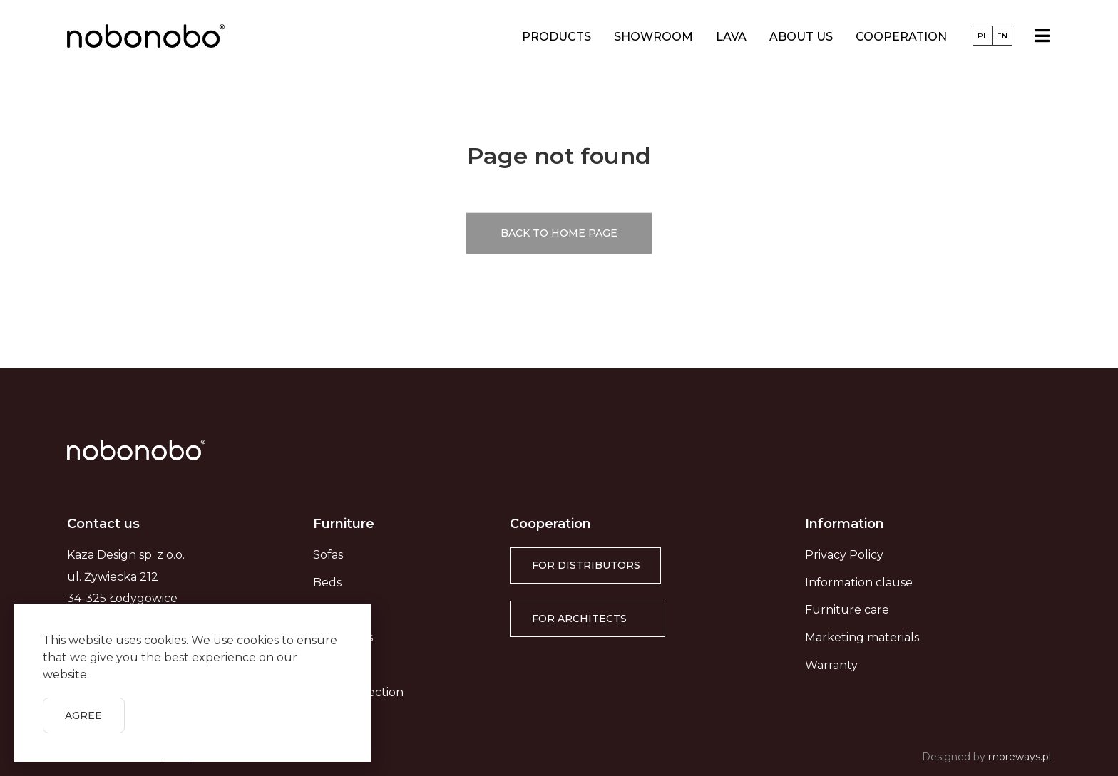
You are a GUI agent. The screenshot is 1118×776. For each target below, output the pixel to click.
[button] (559, 233)
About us (801, 36)
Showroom (653, 36)
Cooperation (901, 36)
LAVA (731, 36)
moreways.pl (1019, 756)
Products (556, 36)
